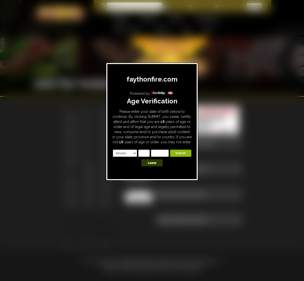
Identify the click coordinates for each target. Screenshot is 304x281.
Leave (152, 163)
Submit (180, 153)
